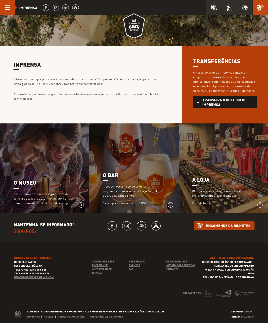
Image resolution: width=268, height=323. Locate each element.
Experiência (137, 261)
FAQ (131, 269)
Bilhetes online (176, 261)
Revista (97, 272)
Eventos (134, 265)
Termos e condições (71, 316)
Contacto (172, 269)
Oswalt (249, 311)
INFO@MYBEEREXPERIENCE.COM (34, 277)
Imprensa (33, 316)
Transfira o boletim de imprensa (224, 102)
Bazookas (247, 316)
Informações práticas (180, 265)
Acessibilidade (102, 269)
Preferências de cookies (106, 316)
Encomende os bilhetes (228, 225)
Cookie (48, 316)
